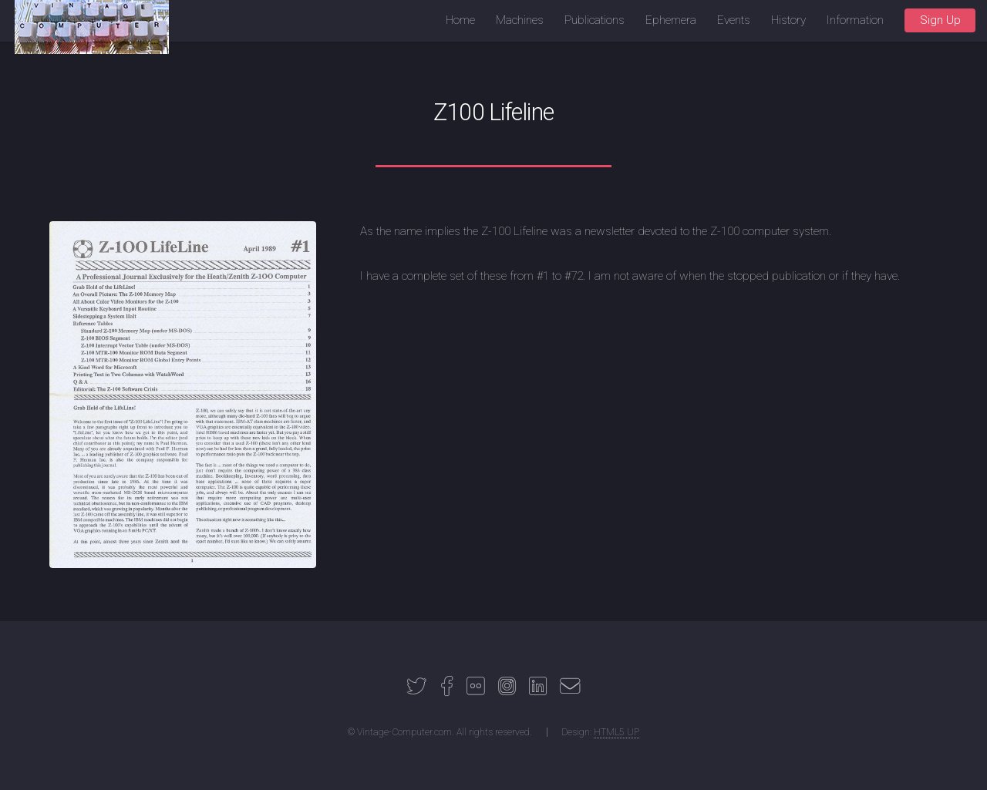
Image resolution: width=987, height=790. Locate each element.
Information (855, 20)
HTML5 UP (616, 732)
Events (733, 20)
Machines (520, 20)
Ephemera (670, 20)
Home (460, 20)
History (788, 20)
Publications (594, 20)
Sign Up (940, 20)
